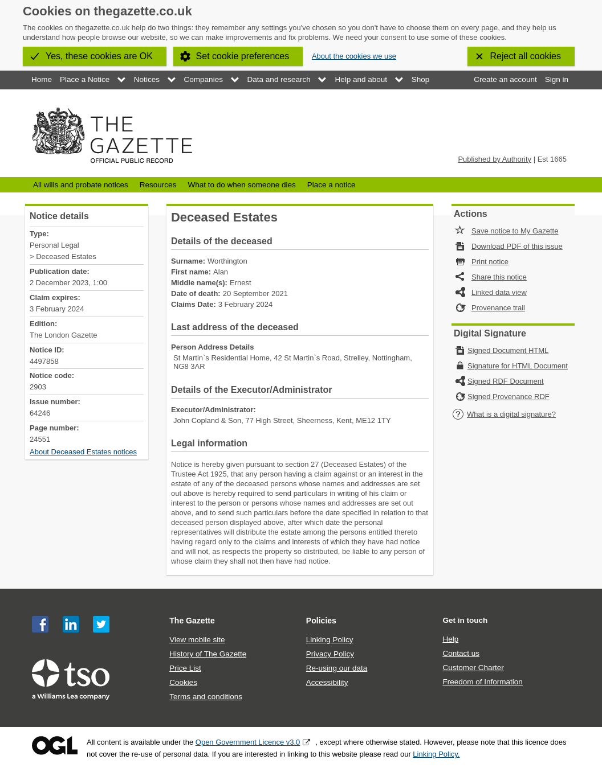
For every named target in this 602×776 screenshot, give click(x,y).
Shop (421, 79)
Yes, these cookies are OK (99, 56)
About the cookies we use (354, 56)
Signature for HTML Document (517, 366)
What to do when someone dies (241, 184)
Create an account (505, 79)
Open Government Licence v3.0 (248, 742)
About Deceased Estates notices (83, 451)
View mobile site (197, 639)
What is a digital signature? (504, 414)
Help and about (361, 79)
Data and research (279, 79)
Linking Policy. (436, 754)
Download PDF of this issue (517, 246)
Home (41, 79)
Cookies (183, 682)
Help (450, 639)
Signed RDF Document (505, 381)
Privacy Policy (330, 654)
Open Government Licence (55, 745)
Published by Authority (494, 159)
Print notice (490, 261)
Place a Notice (84, 79)
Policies (321, 620)
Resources (158, 184)
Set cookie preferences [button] (243, 56)
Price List (185, 668)
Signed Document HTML (507, 350)
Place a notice (331, 184)
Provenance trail (498, 307)
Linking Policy (329, 639)
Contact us (460, 653)
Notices (147, 79)
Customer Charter (472, 667)
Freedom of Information (482, 682)
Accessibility (327, 682)
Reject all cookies (526, 56)
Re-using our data (336, 668)
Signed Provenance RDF (508, 396)
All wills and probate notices (80, 184)
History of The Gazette (207, 654)
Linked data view (499, 292)
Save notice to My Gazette (514, 231)
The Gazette (192, 620)
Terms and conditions (205, 696)
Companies (203, 79)
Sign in (556, 79)
